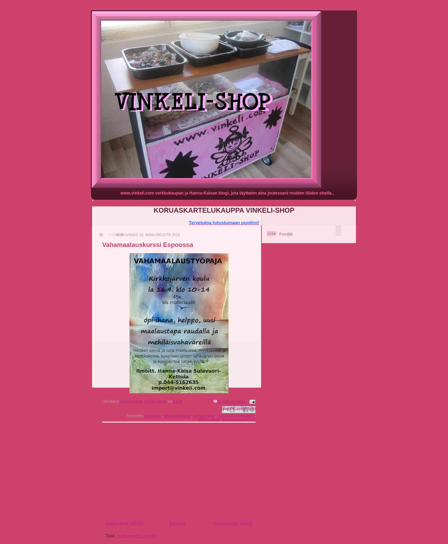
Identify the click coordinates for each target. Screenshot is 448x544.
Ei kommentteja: (232, 402)
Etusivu (178, 523)
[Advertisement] (147, 471)
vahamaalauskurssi (238, 420)
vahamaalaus (208, 420)
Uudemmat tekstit (124, 523)
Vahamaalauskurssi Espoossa (147, 244)
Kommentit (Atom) (137, 535)
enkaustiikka (204, 416)
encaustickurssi (177, 416)
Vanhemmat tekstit (232, 523)
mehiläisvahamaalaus (235, 416)
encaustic (153, 416)
